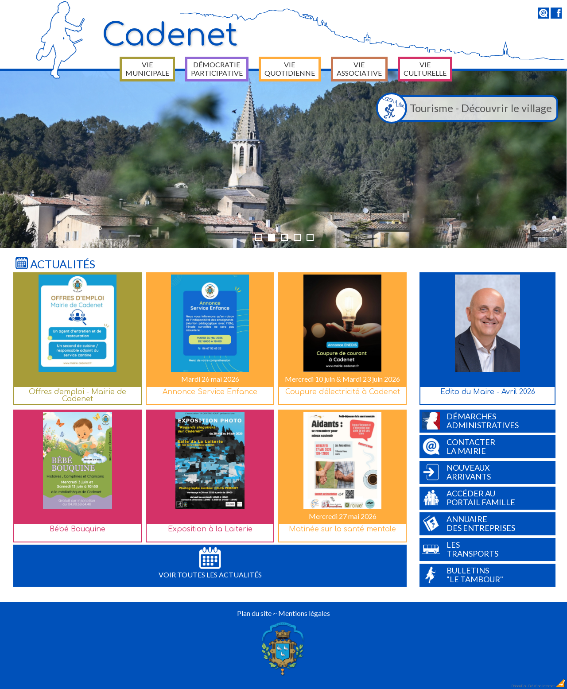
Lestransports (460, 549)
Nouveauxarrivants (456, 472)
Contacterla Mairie (458, 446)
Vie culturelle (425, 68)
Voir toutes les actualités (210, 563)
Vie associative (359, 68)
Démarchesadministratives (470, 420)
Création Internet (547, 686)
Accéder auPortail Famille (468, 497)
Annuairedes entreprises (468, 523)
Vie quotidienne (289, 68)
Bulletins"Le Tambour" (462, 574)
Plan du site (254, 613)
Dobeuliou (519, 686)
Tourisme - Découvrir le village (466, 108)
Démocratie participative (217, 68)
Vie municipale (147, 68)
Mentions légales (304, 613)
